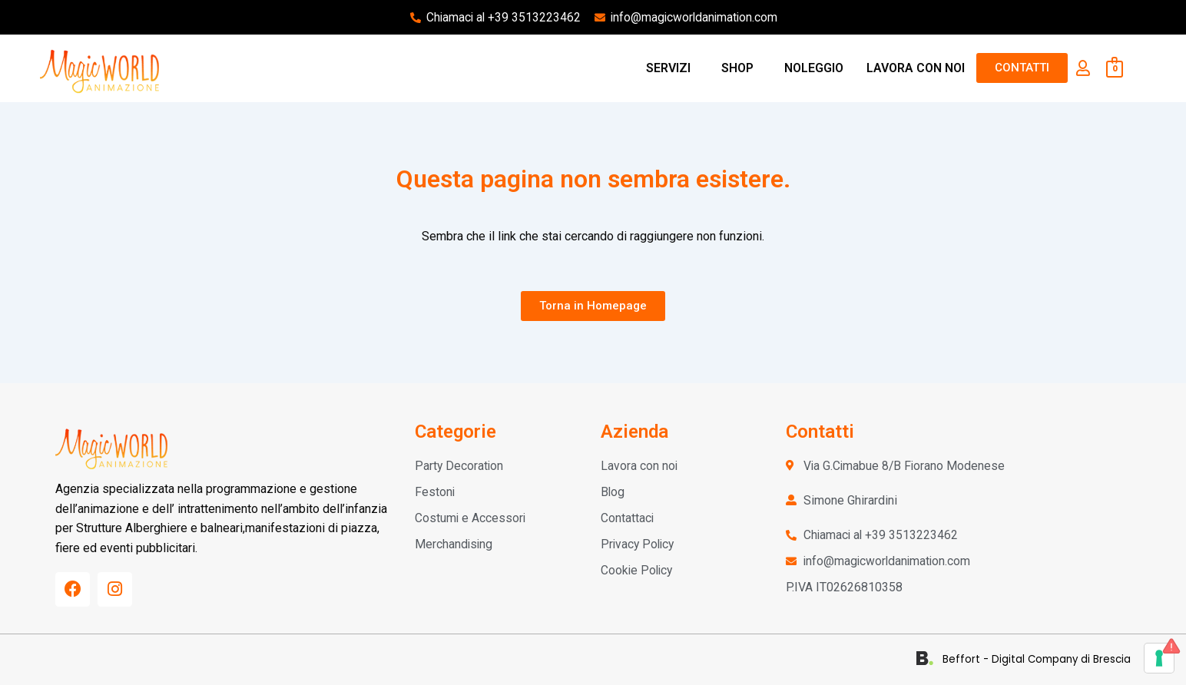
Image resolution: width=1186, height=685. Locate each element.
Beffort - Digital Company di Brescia (1042, 659)
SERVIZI (668, 68)
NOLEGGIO (813, 68)
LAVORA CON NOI (915, 68)
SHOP (737, 68)
